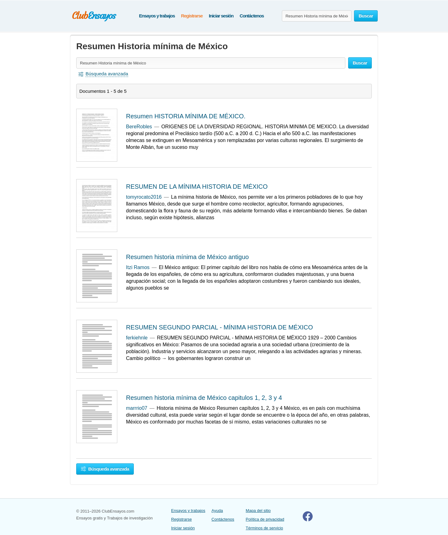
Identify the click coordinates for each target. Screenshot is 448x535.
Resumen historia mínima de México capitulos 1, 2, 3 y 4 (204, 397)
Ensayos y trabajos (157, 15)
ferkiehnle (136, 337)
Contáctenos (252, 15)
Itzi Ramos (138, 267)
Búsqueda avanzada (105, 468)
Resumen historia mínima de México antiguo (187, 256)
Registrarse (192, 15)
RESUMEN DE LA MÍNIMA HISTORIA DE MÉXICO (197, 186)
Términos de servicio (264, 528)
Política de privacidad (265, 519)
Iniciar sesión (221, 15)
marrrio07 (136, 408)
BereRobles (139, 126)
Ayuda (217, 510)
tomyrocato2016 (144, 197)
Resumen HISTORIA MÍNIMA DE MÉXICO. (185, 116)
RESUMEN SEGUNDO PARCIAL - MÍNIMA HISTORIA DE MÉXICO (219, 327)
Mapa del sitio (258, 510)
